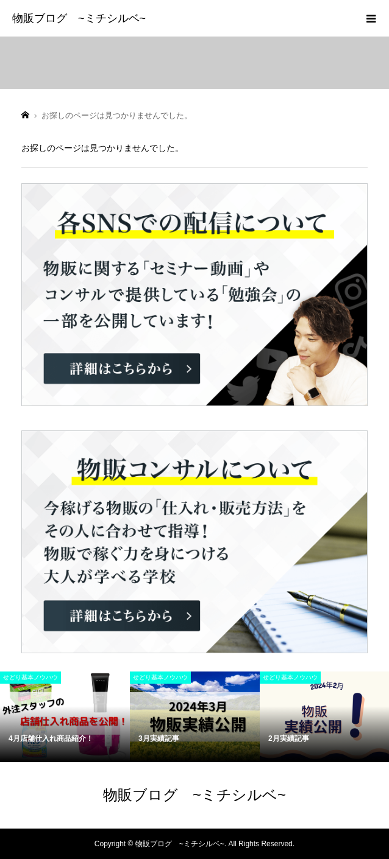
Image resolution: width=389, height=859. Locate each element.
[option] (65, 716)
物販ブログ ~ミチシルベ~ (79, 18)
